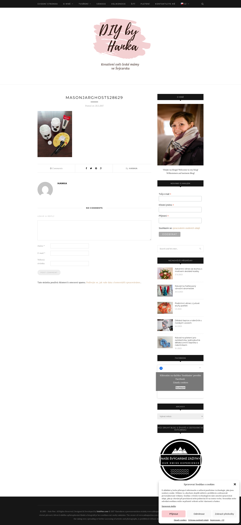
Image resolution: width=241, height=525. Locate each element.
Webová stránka (41, 261)
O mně (67, 4)
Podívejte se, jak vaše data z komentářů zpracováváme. (113, 282)
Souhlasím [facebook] (180, 387)
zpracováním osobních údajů (186, 228)
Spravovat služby (169, 506)
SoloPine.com (102, 511)
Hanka (133, 168)
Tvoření (84, 4)
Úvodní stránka (48, 4)
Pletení (145, 4)
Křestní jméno (166, 205)
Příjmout (173, 514)
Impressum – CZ (217, 520)
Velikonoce (118, 4)
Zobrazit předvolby (224, 514)
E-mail (41, 253)
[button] (234, 484)
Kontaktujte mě (165, 4)
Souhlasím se (179, 228)
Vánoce (101, 4)
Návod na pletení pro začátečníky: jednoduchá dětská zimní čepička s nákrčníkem (187, 341)
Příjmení (164, 215)
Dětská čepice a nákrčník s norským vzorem (188, 321)
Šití (133, 4)
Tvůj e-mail (165, 194)
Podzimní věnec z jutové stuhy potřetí (187, 304)
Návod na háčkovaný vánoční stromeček (185, 287)
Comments (56, 168)
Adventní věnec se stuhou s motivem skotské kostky (188, 269)
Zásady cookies (180, 520)
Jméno (41, 246)
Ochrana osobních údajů (198, 520)
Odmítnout (199, 514)
